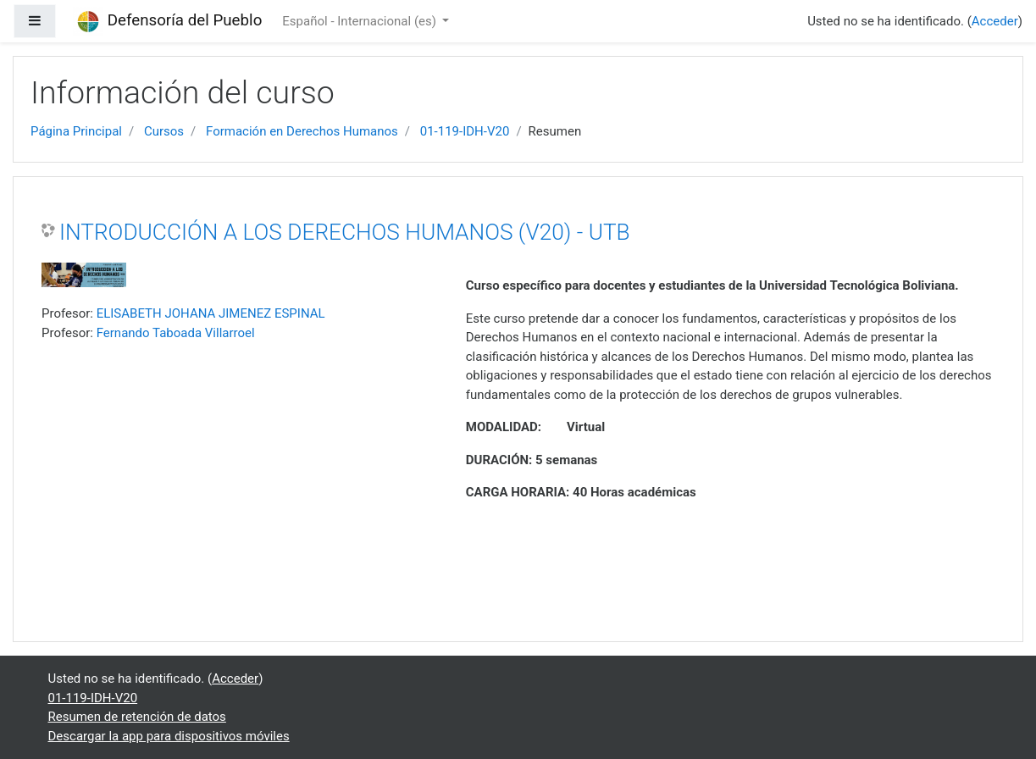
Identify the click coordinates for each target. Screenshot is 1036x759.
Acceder (995, 21)
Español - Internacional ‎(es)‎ (360, 21)
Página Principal (76, 131)
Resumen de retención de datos (137, 716)
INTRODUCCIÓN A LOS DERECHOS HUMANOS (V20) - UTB (344, 232)
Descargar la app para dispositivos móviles (169, 736)
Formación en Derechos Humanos (302, 131)
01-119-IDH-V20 (465, 131)
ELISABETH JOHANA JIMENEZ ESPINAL (211, 313)
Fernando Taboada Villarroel (176, 333)
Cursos (164, 131)
